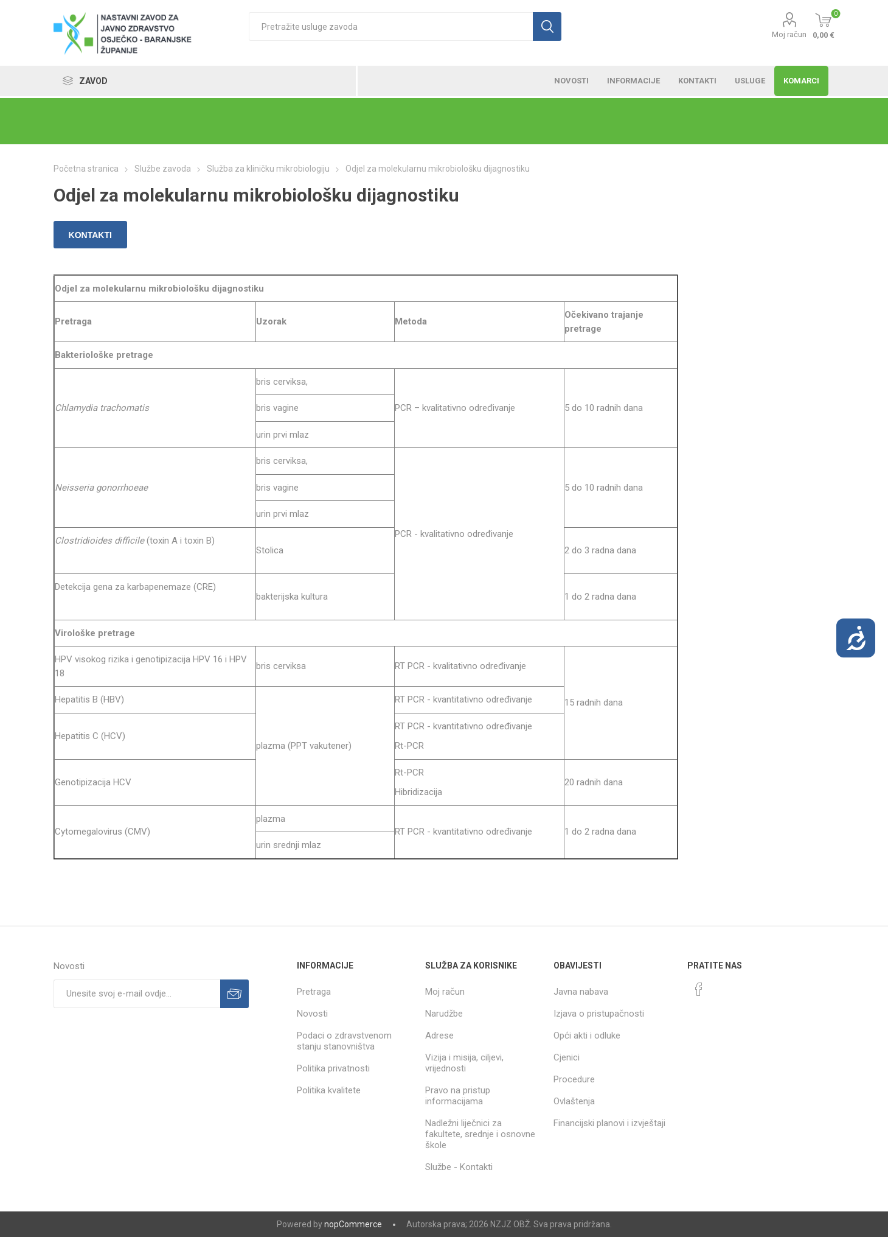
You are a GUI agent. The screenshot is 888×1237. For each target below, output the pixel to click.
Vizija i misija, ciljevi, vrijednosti (464, 1063)
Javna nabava (580, 991)
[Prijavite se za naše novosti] (137, 993)
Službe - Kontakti (459, 1167)
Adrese (439, 1035)
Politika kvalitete (329, 1090)
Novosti (312, 1013)
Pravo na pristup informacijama (457, 1096)
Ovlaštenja (574, 1101)
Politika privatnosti (333, 1068)
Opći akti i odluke (586, 1035)
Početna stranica (86, 168)
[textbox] (391, 26)
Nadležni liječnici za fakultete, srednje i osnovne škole (480, 1134)
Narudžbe (444, 1013)
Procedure (574, 1079)
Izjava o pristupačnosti (598, 1013)
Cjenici (566, 1057)
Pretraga (314, 991)
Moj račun (789, 34)
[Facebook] (699, 989)
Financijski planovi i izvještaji (609, 1123)
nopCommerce (353, 1224)
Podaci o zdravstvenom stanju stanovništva (344, 1041)
